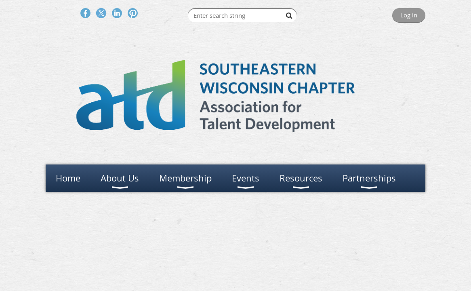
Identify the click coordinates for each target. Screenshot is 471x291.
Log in (408, 15)
